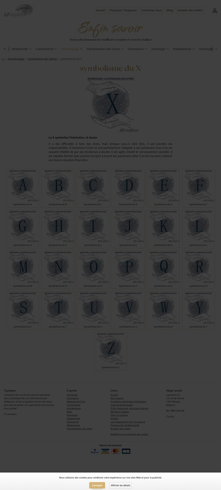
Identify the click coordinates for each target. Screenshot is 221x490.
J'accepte (97, 485)
